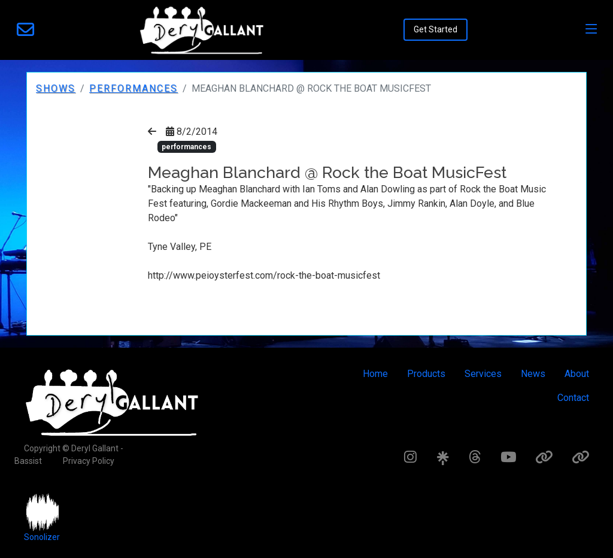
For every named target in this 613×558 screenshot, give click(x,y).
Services (483, 373)
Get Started (435, 29)
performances (133, 88)
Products (426, 373)
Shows (55, 88)
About (577, 373)
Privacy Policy (88, 461)
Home (375, 373)
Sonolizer (42, 537)
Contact (573, 397)
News (533, 373)
